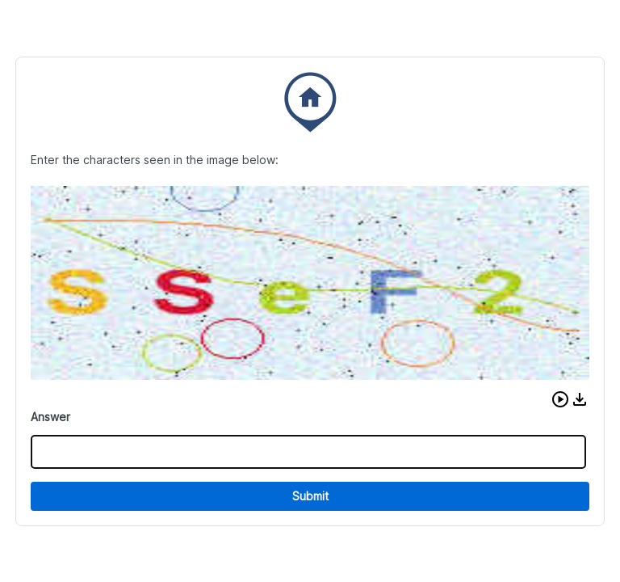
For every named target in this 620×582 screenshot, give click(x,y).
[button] (560, 399)
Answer (50, 417)
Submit (310, 496)
